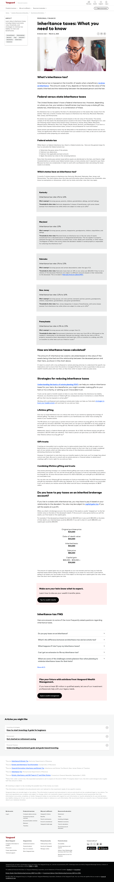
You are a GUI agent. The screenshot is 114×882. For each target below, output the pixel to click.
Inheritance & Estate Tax (20, 761)
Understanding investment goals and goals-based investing (32, 747)
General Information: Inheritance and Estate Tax (28, 768)
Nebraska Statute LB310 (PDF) (72, 275)
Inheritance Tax (17, 772)
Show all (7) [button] (41, 667)
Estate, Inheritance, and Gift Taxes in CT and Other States (31, 775)
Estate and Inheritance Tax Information (25, 765)
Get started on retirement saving (21, 739)
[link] (98, 33)
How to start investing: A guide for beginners (26, 730)
